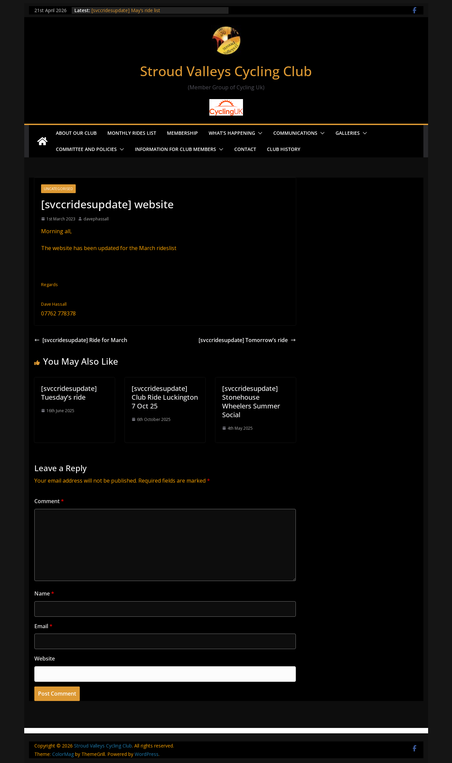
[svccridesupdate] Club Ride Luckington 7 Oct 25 (165, 397)
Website (44, 658)
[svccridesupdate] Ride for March (80, 340)
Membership (182, 133)
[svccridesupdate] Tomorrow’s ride (247, 340)
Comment (49, 501)
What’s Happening (232, 133)
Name (44, 593)
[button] (259, 133)
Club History (283, 149)
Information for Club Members (175, 149)
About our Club (76, 133)
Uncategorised (58, 188)
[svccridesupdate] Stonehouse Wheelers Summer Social (251, 401)
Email (43, 626)
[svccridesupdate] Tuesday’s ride (69, 393)
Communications (295, 133)
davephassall (96, 219)
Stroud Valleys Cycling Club (226, 71)
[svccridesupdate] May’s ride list (126, 10)
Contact (245, 149)
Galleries (348, 133)
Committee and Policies (86, 149)
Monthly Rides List (131, 133)
